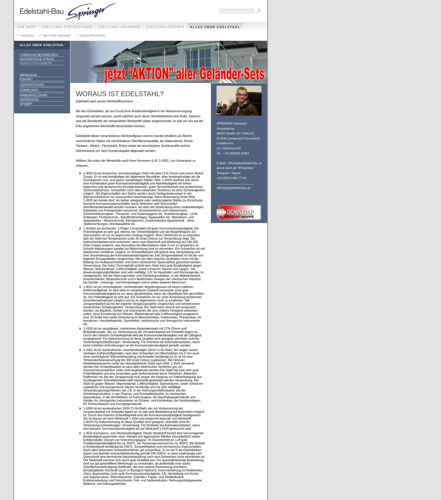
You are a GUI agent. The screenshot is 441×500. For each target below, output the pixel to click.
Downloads (29, 90)
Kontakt (26, 79)
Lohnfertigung (32, 84)
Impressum (28, 75)
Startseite (27, 35)
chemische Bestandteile (39, 55)
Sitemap (26, 103)
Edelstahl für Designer (67, 26)
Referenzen (29, 99)
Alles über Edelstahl (215, 27)
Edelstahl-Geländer (119, 26)
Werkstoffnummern (93, 35)
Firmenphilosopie (34, 95)
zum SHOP (26, 26)
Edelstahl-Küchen (165, 26)
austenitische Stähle (37, 59)
